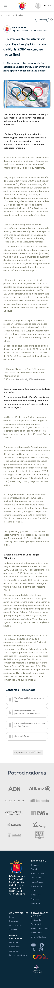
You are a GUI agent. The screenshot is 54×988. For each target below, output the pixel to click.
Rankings (13, 921)
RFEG (11, 917)
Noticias (35, 899)
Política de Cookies (40, 928)
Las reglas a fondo (18, 955)
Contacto (35, 903)
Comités (35, 864)
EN (49, 5)
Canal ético (36, 886)
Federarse (13, 942)
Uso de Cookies (38, 937)
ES (45, 5)
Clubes (34, 890)
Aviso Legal (36, 932)
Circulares (35, 894)
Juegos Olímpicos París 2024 (27, 752)
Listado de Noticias (12, 15)
